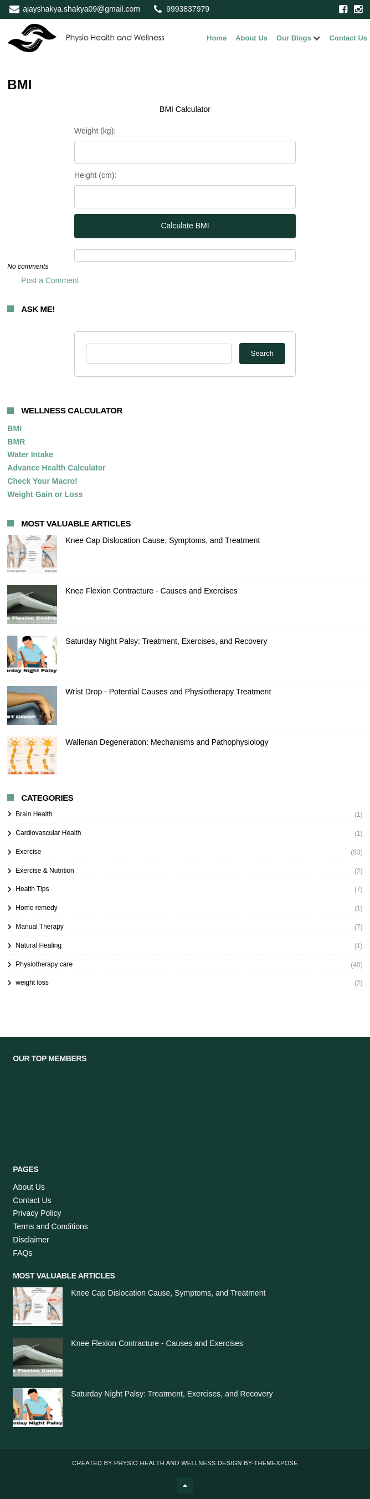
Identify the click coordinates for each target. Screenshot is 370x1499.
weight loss (32, 982)
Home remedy (36, 908)
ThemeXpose (275, 1463)
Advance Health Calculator (56, 467)
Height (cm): (95, 175)
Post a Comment (50, 280)
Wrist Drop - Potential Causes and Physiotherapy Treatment (168, 691)
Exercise (28, 852)
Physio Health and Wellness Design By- (184, 1463)
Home (217, 38)
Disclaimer (31, 1239)
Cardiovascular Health (48, 833)
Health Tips (32, 889)
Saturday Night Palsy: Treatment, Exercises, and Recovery (166, 641)
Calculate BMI (185, 225)
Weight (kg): (95, 130)
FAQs (22, 1253)
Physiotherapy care (44, 964)
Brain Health (34, 814)
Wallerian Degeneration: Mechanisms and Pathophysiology (166, 742)
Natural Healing (38, 945)
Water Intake (30, 454)
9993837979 (187, 8)
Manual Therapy (40, 926)
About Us (251, 38)
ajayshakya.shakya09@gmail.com (81, 8)
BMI (14, 428)
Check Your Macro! (42, 481)
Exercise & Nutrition (45, 870)
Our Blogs (293, 38)
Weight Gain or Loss (45, 494)
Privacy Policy (37, 1213)
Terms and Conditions (50, 1226)
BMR (16, 441)
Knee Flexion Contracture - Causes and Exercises (151, 590)
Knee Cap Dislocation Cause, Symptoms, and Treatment (162, 540)
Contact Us (348, 38)
